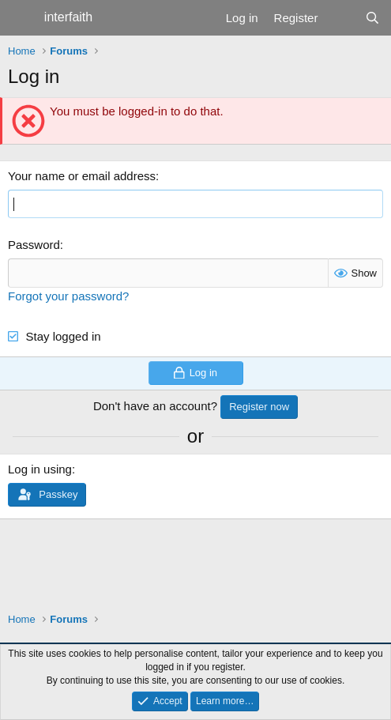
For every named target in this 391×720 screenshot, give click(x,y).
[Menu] (21, 18)
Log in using (40, 469)
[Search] (372, 17)
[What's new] (340, 17)
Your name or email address (82, 176)
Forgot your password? (68, 296)
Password (34, 244)
